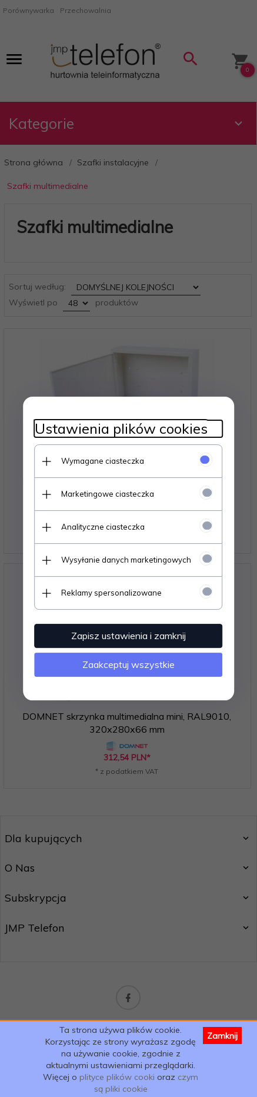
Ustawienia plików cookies (121, 428)
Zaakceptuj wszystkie (128, 664)
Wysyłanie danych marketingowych (126, 559)
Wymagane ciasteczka (102, 461)
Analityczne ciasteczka (103, 526)
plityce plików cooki (117, 1077)
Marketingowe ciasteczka (107, 493)
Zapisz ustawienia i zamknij (128, 635)
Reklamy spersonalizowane (111, 592)
